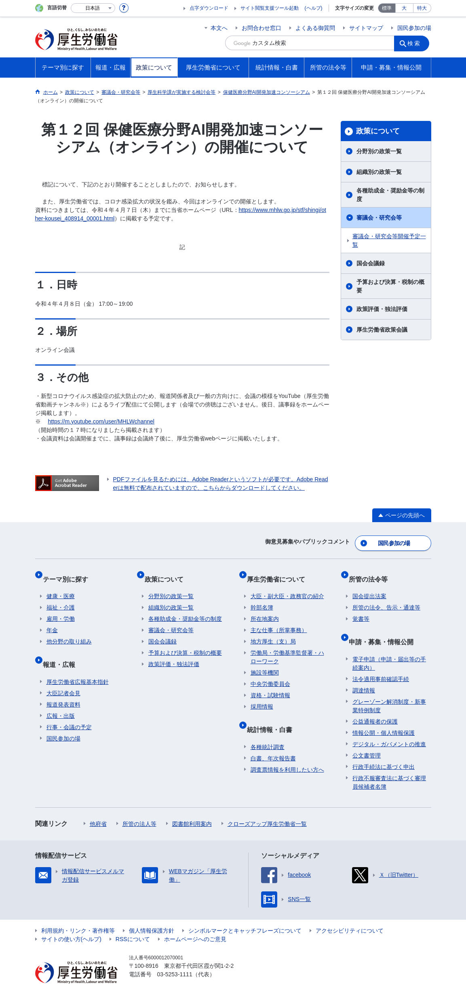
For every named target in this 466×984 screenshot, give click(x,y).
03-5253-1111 (174, 955)
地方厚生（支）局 (273, 631)
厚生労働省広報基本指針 (77, 663)
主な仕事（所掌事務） (279, 619)
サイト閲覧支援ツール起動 (269, 8)
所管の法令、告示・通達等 (386, 597)
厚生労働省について (280, 572)
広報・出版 (60, 697)
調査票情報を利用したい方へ (287, 751)
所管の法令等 (371, 572)
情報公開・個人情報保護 (383, 714)
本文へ (219, 28)
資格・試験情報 (270, 684)
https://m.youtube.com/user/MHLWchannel (101, 421)
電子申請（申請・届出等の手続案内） (389, 644)
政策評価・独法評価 (381, 309)
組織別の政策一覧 (379, 172)
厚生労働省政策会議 (381, 329)
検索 (417, 43)
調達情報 (363, 672)
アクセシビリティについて (350, 912)
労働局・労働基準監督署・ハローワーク (287, 646)
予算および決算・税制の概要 (390, 286)
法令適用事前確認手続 (380, 660)
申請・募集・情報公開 (384, 627)
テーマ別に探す (69, 572)
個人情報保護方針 (151, 912)
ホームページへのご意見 (195, 920)
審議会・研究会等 (379, 217)
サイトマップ (366, 28)
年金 (52, 619)
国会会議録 (370, 263)
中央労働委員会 (270, 673)
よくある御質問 (315, 28)
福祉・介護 (60, 597)
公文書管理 (366, 737)
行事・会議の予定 (69, 708)
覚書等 (360, 608)
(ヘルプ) (314, 8)
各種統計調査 (268, 728)
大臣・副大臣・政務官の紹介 (287, 585)
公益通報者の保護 (375, 703)
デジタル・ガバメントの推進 (389, 725)
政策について (378, 131)
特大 (422, 8)
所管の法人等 (139, 805)
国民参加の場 (414, 28)
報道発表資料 (63, 686)
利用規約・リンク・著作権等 (78, 912)
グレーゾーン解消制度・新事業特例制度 (389, 687)
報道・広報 (62, 649)
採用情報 (262, 696)
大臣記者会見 (63, 674)
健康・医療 (60, 585)
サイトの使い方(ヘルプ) (71, 920)
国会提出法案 (369, 585)
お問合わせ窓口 (261, 28)
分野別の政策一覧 (379, 151)
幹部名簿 (262, 597)
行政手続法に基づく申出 (383, 748)
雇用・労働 (60, 608)
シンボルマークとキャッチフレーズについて (245, 912)
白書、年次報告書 (273, 739)
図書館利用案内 (192, 805)
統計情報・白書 (273, 714)
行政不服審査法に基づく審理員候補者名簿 (389, 763)
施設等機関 (265, 662)
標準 (387, 8)
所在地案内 (265, 608)
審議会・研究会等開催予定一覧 (389, 240)
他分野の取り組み (69, 631)
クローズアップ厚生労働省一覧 (267, 805)
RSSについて (133, 920)
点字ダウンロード (209, 8)
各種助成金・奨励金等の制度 (390, 194)
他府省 (98, 805)
